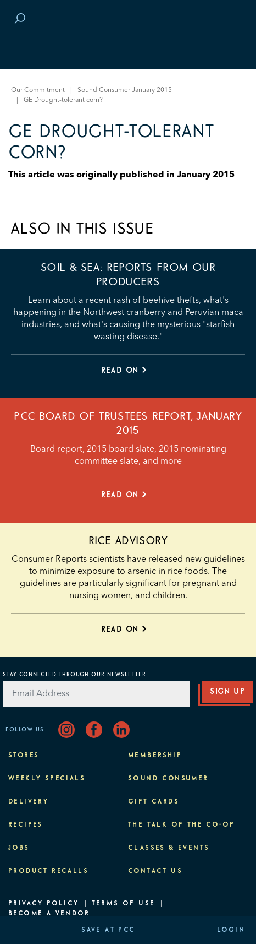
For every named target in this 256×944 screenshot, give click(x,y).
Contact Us (155, 871)
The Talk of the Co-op (181, 825)
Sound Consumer (168, 778)
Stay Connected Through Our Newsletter (74, 674)
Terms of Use (123, 903)
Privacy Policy (43, 903)
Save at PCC (108, 930)
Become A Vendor (49, 913)
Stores (23, 755)
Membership (155, 755)
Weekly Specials (46, 778)
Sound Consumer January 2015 (124, 90)
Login (231, 930)
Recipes (25, 825)
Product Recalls (48, 871)
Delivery (28, 802)
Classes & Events (168, 848)
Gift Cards (153, 802)
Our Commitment (38, 90)
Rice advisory (128, 540)
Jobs (19, 848)
